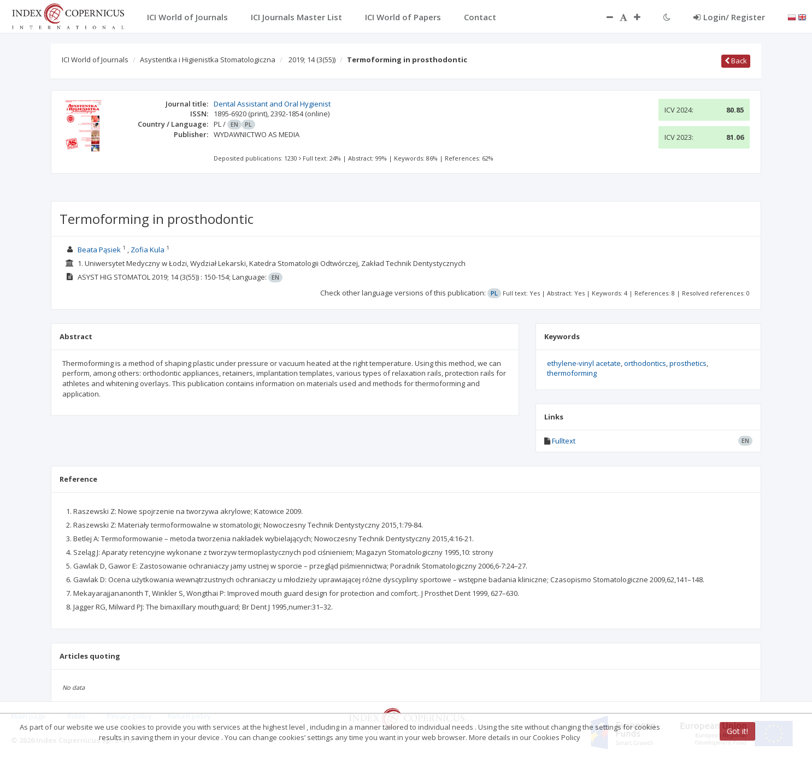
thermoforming (572, 373)
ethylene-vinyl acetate (584, 363)
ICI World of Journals (95, 59)
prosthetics (688, 363)
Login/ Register (729, 16)
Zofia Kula (147, 250)
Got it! (737, 731)
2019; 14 (312, 59)
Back (736, 61)
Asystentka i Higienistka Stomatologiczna (207, 59)
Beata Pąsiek (99, 250)
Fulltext (563, 441)
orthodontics (645, 363)
